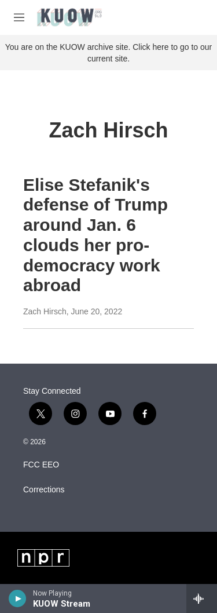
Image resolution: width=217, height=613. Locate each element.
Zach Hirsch (45, 311)
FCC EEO (41, 464)
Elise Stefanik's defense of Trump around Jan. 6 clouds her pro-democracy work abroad (95, 235)
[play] (17, 598)
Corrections (44, 489)
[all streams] (201, 598)
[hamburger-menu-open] (19, 17)
